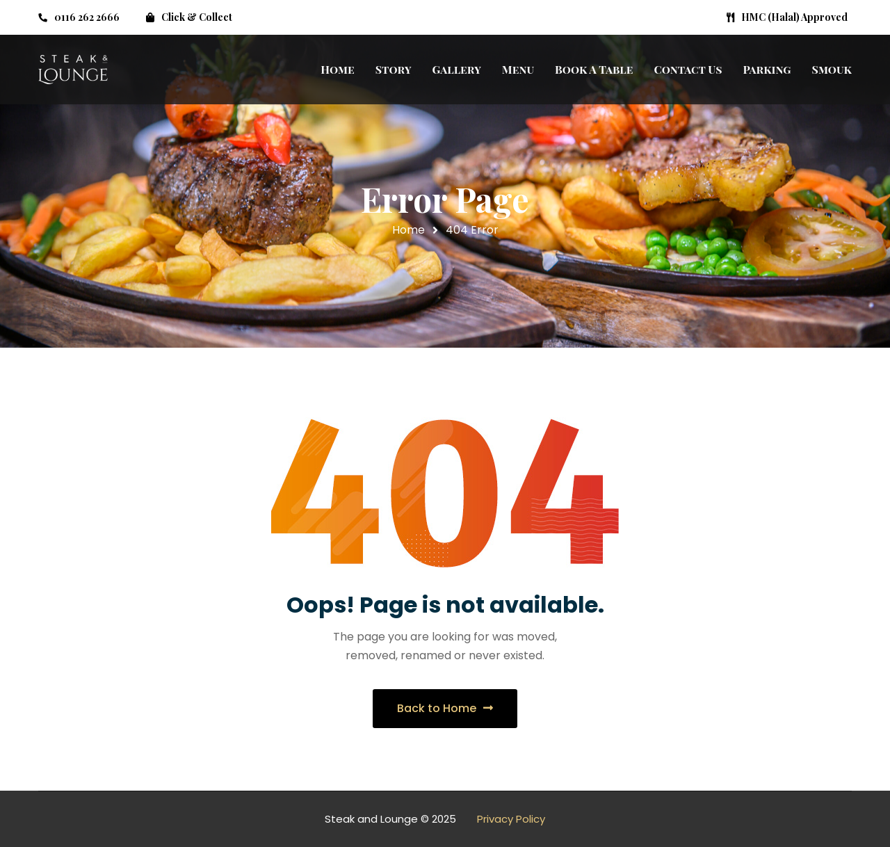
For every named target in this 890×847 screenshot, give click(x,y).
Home (408, 230)
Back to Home (445, 708)
